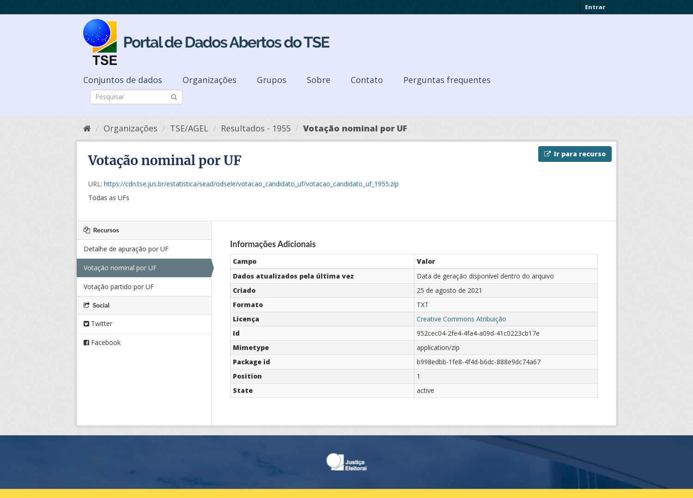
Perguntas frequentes (447, 79)
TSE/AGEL (189, 128)
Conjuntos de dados (122, 79)
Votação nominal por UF (355, 128)
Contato (367, 79)
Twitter (98, 323)
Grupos (271, 79)
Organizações (209, 79)
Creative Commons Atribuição (461, 318)
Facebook (102, 342)
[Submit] (174, 96)
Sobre (318, 79)
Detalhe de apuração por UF (126, 248)
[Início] (87, 128)
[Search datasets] (136, 96)
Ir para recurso (575, 153)
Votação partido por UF (119, 286)
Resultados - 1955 (256, 128)
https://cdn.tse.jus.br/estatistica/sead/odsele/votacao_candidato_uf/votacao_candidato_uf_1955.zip (251, 183)
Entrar (595, 7)
